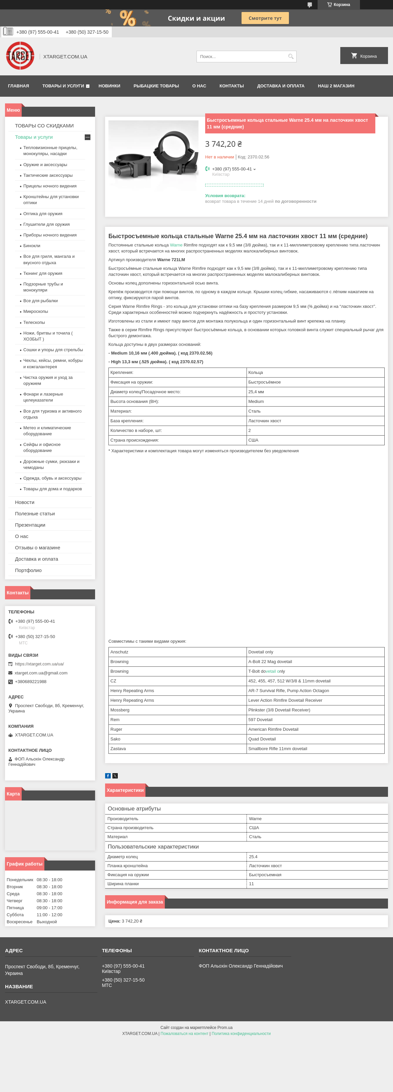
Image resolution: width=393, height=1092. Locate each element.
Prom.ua (225, 1027)
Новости (24, 502)
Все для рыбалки (40, 300)
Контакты (232, 85)
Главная (18, 85)
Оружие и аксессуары (45, 164)
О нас (199, 85)
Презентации (30, 525)
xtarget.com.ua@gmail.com (41, 672)
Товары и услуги (63, 85)
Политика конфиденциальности (241, 1033)
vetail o (273, 671)
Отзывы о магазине (37, 547)
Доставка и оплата (281, 85)
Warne (176, 244)
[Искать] (291, 56)
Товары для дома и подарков (52, 488)
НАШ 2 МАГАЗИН (336, 85)
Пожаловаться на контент (184, 1033)
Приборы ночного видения (50, 234)
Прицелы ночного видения (50, 185)
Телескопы (34, 322)
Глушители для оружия (46, 224)
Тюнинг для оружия (42, 273)
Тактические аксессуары (48, 175)
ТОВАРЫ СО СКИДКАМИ (44, 125)
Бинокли (31, 245)
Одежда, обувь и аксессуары (52, 478)
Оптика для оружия (42, 213)
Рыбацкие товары (156, 85)
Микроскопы (35, 311)
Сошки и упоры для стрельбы (53, 349)
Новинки (109, 85)
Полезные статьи (35, 513)
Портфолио (28, 570)
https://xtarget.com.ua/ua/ (39, 663)
